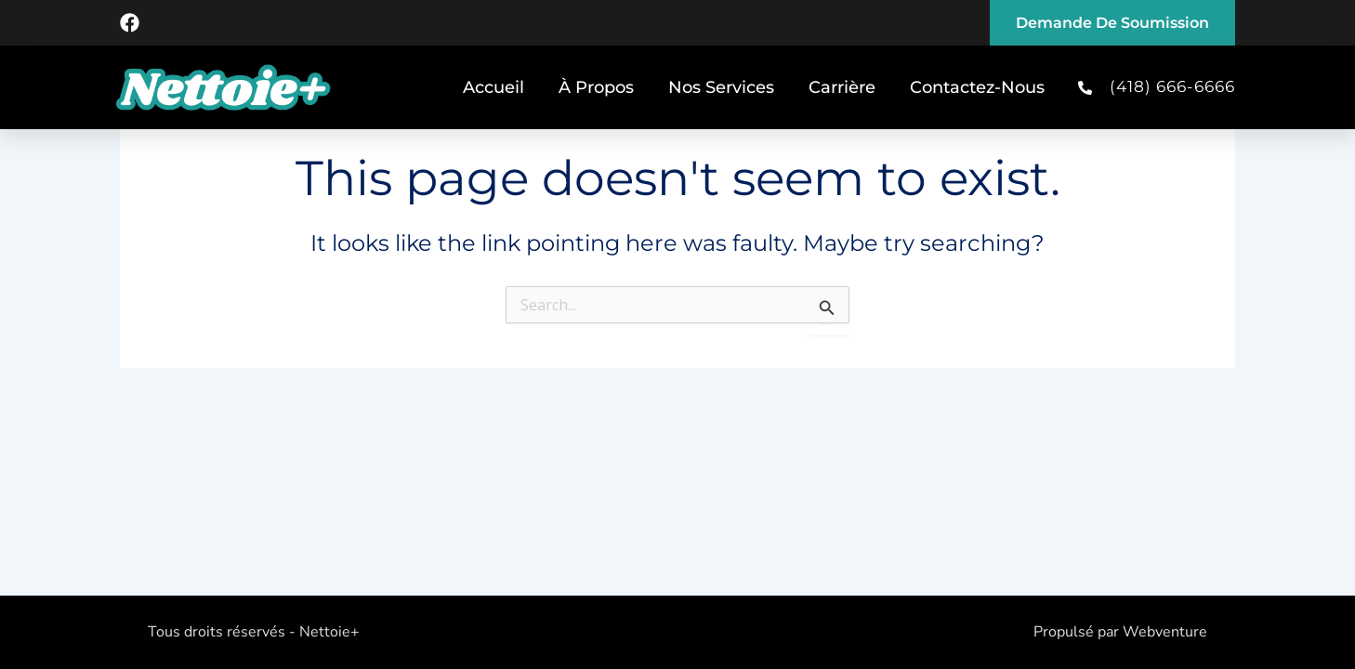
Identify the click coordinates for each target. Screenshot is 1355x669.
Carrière (842, 87)
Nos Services (721, 87)
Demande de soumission (1112, 23)
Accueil (493, 87)
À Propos (596, 87)
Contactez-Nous (977, 87)
